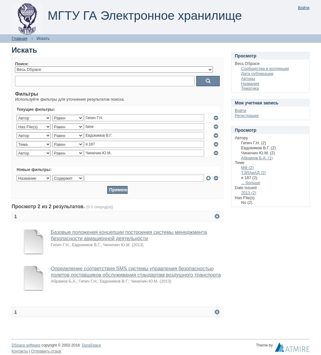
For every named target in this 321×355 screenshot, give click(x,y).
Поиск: (22, 63)
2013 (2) (248, 192)
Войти (303, 7)
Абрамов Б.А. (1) (257, 158)
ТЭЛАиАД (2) (253, 172)
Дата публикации (257, 73)
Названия (250, 83)
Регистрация (247, 115)
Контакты (20, 351)
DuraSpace (91, 345)
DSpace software (26, 345)
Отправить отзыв (46, 351)
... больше (250, 182)
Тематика (250, 88)
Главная (19, 38)
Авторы (248, 78)
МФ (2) (247, 167)
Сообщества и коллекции (265, 68)
